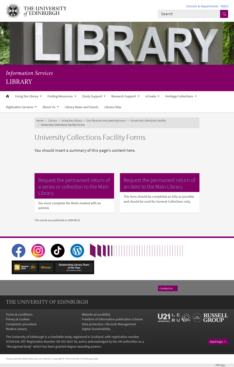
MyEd (224, 6)
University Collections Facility (148, 120)
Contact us (168, 288)
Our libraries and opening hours (106, 120)
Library (52, 120)
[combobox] (189, 14)
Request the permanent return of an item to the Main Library (159, 183)
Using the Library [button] (27, 96)
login (222, 365)
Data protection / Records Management (109, 324)
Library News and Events (82, 107)
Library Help (112, 107)
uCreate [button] (151, 96)
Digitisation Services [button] (20, 107)
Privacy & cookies (18, 319)
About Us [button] (49, 107)
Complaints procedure (21, 324)
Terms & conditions (19, 314)
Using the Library (71, 120)
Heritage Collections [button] (179, 96)
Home (40, 120)
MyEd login (218, 341)
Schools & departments (202, 6)
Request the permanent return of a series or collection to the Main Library (74, 186)
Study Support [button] (92, 96)
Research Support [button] (124, 96)
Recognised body (19, 346)
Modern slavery (16, 329)
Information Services (29, 73)
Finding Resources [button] (60, 96)
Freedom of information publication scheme (112, 319)
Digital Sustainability (96, 329)
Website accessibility (96, 314)
